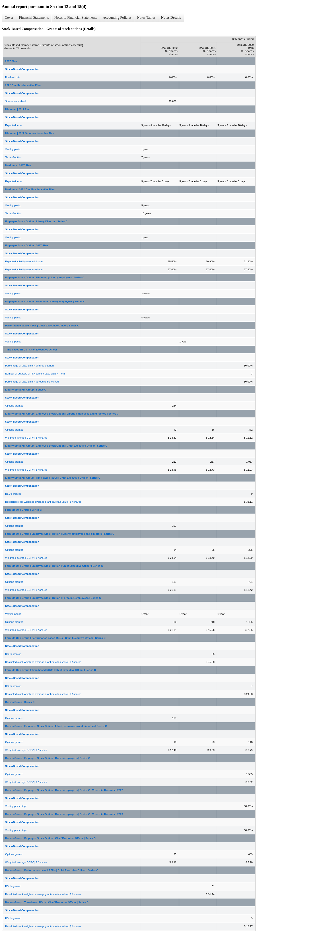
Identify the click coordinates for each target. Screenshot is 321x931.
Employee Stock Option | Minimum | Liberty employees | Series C (44, 277)
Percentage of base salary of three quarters (29, 365)
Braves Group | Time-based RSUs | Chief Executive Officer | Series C (46, 902)
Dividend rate (12, 77)
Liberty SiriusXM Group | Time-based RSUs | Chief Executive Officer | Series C (52, 477)
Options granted (14, 405)
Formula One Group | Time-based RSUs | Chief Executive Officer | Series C (50, 670)
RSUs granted (13, 493)
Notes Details (171, 17)
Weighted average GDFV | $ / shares (26, 437)
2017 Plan (11, 61)
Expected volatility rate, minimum (24, 261)
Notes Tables (146, 17)
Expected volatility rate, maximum (24, 269)
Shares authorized (15, 101)
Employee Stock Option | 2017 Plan (26, 245)
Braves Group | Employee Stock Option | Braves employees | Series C (47, 758)
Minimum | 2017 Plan (17, 109)
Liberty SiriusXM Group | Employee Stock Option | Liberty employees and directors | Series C (62, 413)
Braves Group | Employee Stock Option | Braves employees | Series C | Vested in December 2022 (64, 790)
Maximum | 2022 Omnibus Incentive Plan (30, 189)
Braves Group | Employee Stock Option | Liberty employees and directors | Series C (56, 726)
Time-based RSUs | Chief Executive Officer (31, 349)
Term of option (13, 157)
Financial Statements (34, 17)
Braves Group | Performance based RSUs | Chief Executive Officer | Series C (51, 870)
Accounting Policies (117, 17)
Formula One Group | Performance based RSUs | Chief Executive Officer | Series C (55, 638)
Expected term (13, 125)
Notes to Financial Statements (75, 17)
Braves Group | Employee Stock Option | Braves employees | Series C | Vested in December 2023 (64, 814)
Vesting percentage (16, 806)
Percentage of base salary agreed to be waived (32, 381)
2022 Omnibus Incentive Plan (23, 85)
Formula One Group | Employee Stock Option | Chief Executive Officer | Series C (54, 566)
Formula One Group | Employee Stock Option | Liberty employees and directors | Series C (59, 533)
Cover (9, 17)
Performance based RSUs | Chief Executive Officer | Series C (42, 325)
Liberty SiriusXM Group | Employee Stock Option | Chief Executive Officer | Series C (56, 445)
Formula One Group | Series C (23, 509)
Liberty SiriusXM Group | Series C (25, 389)
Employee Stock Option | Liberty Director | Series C (36, 221)
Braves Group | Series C (20, 702)
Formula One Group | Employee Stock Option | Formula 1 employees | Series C (53, 598)
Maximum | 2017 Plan (18, 165)
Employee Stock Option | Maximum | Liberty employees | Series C (45, 301)
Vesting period (13, 149)
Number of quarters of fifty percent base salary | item (35, 373)
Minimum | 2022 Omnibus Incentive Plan (29, 133)
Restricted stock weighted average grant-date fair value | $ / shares (43, 501)
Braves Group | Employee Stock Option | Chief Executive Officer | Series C (50, 838)
